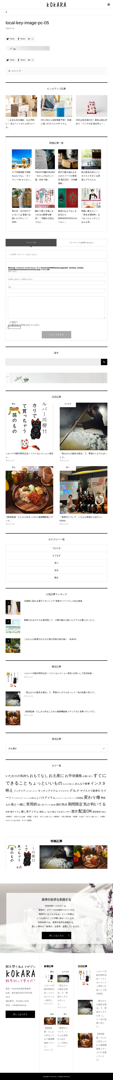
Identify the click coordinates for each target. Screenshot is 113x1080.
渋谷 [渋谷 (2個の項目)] (8, 812)
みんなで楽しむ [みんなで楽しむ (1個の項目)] (68, 784)
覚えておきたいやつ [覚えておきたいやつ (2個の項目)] (61, 812)
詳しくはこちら (56, 935)
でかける (56, 548)
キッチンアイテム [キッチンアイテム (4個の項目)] (48, 790)
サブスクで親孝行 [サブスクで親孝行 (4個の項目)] (90, 790)
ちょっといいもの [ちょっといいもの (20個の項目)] (45, 783)
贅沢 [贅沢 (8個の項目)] (74, 811)
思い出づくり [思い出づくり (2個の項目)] (44, 805)
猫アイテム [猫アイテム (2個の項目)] (15, 812)
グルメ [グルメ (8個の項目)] (74, 790)
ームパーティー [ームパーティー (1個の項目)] (69, 798)
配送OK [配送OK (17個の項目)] (85, 811)
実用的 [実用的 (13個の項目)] (31, 804)
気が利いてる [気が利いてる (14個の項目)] (94, 804)
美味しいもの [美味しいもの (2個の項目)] (45, 812)
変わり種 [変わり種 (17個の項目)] (92, 797)
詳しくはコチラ (20, 1014)
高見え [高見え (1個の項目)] (103, 812)
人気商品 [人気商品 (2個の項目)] (79, 798)
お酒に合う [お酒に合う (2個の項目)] (88, 776)
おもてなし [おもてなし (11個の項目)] (39, 776)
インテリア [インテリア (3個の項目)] (19, 791)
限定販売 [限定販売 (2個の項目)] (97, 812)
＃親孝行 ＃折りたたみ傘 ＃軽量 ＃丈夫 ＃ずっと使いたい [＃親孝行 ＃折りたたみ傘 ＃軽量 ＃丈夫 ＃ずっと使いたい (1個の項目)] (29, 816)
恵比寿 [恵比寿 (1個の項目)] (53, 805)
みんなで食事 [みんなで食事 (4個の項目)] (82, 783)
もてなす (56, 555)
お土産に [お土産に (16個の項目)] (56, 775)
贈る (56, 577)
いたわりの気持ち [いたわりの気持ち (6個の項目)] (17, 775)
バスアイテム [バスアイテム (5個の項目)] (47, 797)
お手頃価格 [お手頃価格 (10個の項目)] (73, 776)
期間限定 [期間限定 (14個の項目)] (75, 804)
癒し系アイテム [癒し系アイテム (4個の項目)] (30, 811)
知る (56, 570)
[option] (23, 857)
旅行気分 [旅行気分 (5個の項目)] (61, 804)
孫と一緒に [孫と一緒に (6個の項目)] (18, 804)
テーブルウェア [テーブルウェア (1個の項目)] (17, 798)
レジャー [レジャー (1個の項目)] (59, 798)
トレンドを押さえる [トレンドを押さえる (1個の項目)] (31, 798)
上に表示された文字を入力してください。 (24, 325)
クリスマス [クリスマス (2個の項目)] (64, 791)
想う (56, 563)
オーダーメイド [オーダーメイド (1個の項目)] (31, 791)
